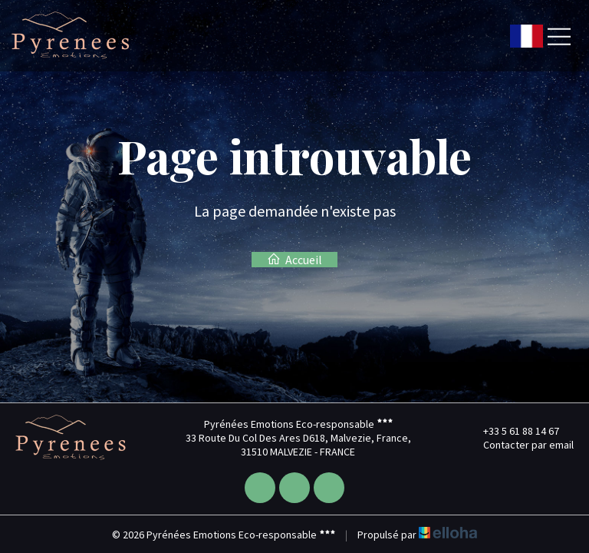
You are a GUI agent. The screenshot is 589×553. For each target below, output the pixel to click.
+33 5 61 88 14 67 (512, 431)
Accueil (294, 259)
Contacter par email (520, 445)
